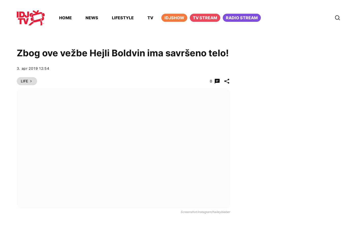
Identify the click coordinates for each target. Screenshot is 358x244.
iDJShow (174, 17)
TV (150, 17)
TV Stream (205, 17)
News (92, 17)
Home (65, 17)
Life (27, 81)
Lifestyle (123, 17)
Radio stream (242, 17)
